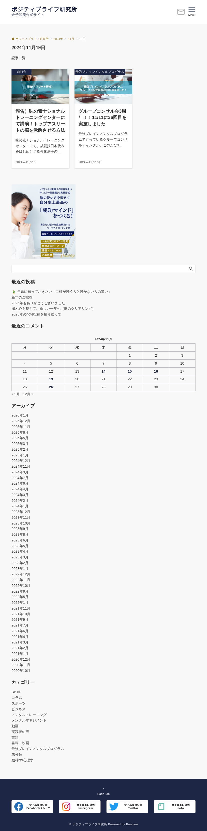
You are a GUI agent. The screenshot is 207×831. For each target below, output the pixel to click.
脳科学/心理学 (23, 760)
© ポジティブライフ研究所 (88, 824)
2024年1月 (20, 506)
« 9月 (16, 394)
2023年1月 (20, 569)
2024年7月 (20, 478)
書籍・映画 (20, 743)
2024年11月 (21, 466)
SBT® (16, 692)
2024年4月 (20, 489)
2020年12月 (21, 659)
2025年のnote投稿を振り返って (36, 314)
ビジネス (19, 709)
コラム (17, 698)
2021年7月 (20, 625)
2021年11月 (21, 608)
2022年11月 (21, 580)
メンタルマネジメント (29, 720)
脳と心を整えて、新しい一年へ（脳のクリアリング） (54, 309)
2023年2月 (20, 563)
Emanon (132, 824)
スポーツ (19, 703)
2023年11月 (21, 517)
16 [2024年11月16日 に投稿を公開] (156, 371)
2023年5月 (20, 546)
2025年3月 (20, 444)
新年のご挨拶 (22, 297)
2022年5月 (20, 597)
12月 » (28, 394)
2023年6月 (20, 540)
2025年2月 (20, 449)
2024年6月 (20, 483)
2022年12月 (21, 574)
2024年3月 (20, 495)
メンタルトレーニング (29, 715)
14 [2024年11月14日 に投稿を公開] (104, 371)
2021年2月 (20, 648)
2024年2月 (20, 501)
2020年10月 (21, 671)
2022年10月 (21, 586)
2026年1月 (20, 415)
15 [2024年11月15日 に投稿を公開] (130, 371)
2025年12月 (21, 421)
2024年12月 (21, 461)
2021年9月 (20, 620)
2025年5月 (20, 438)
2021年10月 (21, 614)
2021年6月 (20, 631)
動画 (15, 726)
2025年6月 (20, 432)
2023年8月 (20, 534)
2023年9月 (20, 529)
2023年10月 (21, 523)
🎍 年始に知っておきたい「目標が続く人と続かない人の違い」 (62, 292)
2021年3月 (20, 642)
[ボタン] (181, 14)
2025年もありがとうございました (38, 303)
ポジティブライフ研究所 (44, 9)
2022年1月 (20, 603)
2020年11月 (21, 665)
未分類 (17, 754)
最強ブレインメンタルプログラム (38, 749)
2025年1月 (20, 455)
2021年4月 (20, 637)
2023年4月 (20, 551)
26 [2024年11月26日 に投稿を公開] (51, 387)
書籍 (15, 737)
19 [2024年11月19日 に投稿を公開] (51, 379)
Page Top (104, 791)
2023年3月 (20, 557)
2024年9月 (20, 472)
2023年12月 (21, 512)
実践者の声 (20, 732)
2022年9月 (20, 591)
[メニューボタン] (192, 11)
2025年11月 (21, 427)
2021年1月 (20, 654)
